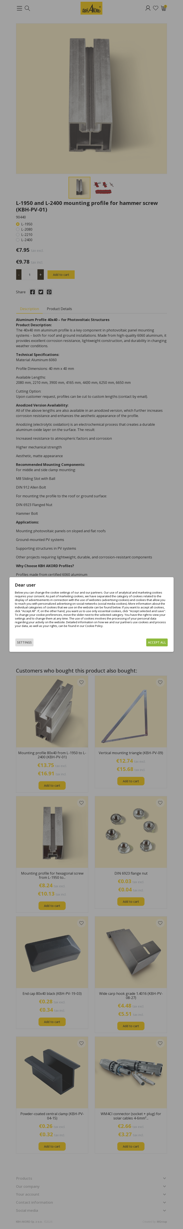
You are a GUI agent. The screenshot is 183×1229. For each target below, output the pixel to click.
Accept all (148, 642)
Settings (33, 642)
